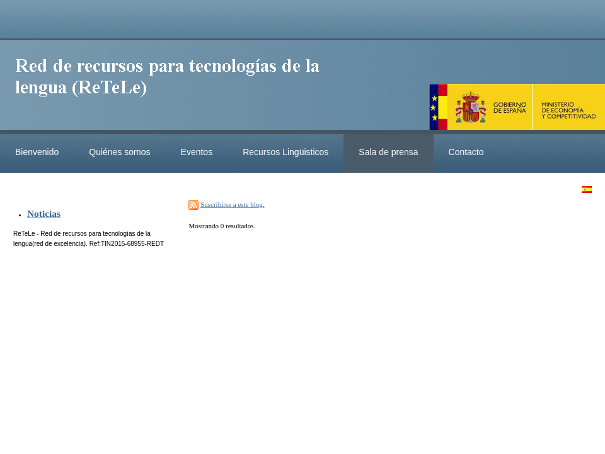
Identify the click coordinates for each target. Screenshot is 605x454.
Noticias (43, 213)
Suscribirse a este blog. (232, 204)
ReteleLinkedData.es (173, 87)
